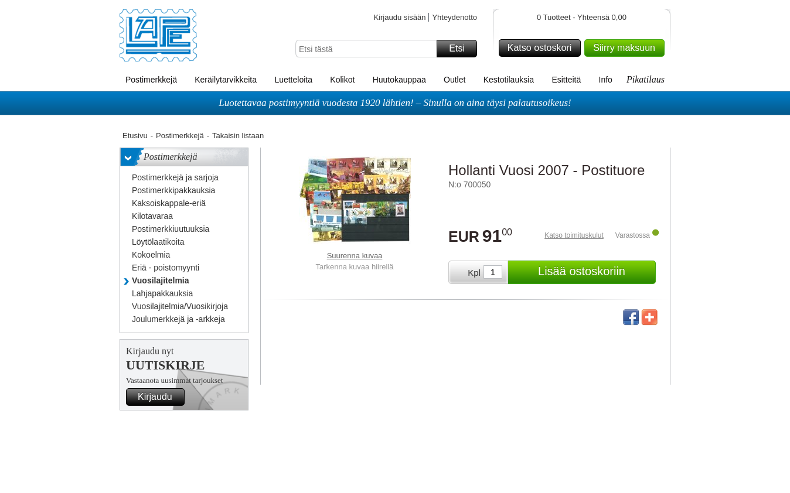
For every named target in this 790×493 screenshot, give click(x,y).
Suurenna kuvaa (355, 255)
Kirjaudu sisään (399, 17)
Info (605, 79)
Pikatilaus (645, 79)
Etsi (461, 48)
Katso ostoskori (542, 48)
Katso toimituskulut (574, 235)
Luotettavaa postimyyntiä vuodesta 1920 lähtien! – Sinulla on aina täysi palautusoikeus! (395, 102)
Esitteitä (566, 79)
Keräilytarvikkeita (226, 79)
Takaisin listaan (238, 135)
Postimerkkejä (151, 79)
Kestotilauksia (508, 79)
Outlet (454, 79)
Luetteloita (293, 79)
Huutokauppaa (399, 79)
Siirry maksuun (627, 48)
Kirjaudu (159, 397)
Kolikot (342, 79)
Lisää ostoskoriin (595, 272)
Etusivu (135, 135)
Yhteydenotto (454, 17)
